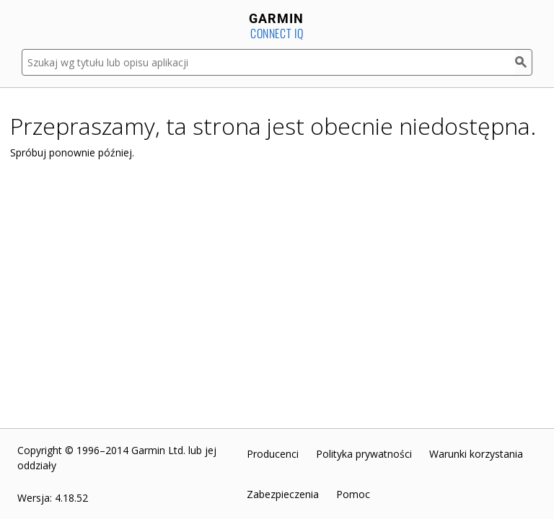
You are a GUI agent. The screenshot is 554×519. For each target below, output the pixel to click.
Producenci (273, 454)
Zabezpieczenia (283, 494)
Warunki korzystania (476, 454)
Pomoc (353, 494)
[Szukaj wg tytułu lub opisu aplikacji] (268, 62)
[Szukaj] (523, 62)
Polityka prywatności (364, 454)
